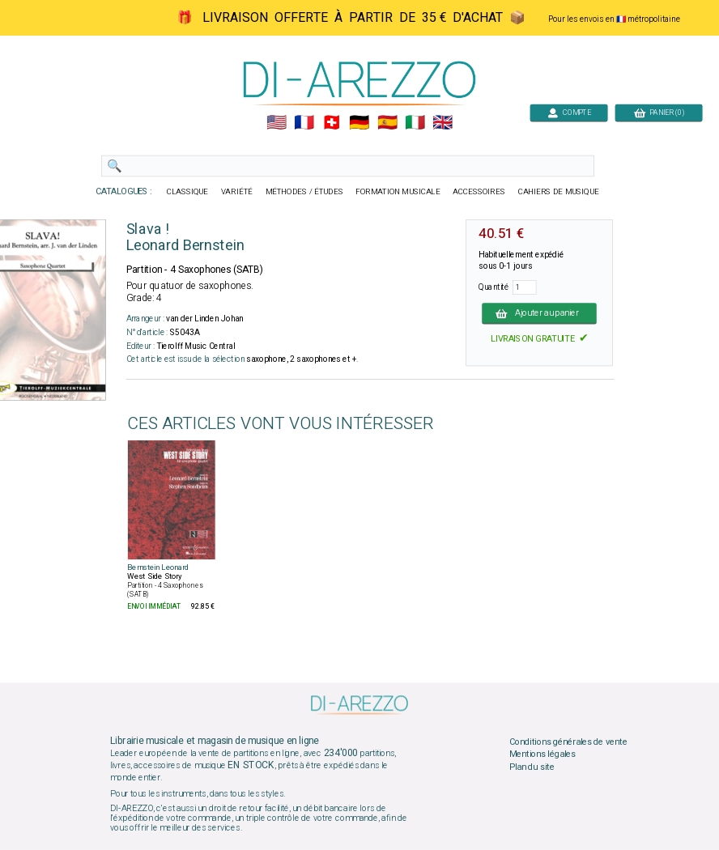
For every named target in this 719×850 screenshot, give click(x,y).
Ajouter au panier (539, 313)
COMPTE (569, 112)
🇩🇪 (359, 123)
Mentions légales (542, 754)
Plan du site (532, 766)
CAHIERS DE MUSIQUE (558, 192)
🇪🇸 (387, 123)
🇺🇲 (276, 123)
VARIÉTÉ (237, 192)
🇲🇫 (304, 123)
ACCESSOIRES (479, 192)
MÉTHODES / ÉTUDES (304, 192)
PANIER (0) (659, 112)
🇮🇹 (415, 123)
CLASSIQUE (188, 192)
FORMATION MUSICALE (397, 192)
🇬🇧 (442, 123)
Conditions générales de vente (568, 741)
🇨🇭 (331, 123)
